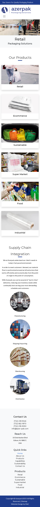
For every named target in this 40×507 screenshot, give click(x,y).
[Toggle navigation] (4, 16)
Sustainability (20, 464)
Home (20, 453)
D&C (27, 504)
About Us (20, 456)
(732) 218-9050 (20, 426)
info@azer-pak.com (20, 429)
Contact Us (20, 466)
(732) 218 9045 (20, 421)
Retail (20, 475)
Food (20, 485)
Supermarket (20, 482)
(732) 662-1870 (20, 424)
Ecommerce (20, 477)
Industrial (20, 487)
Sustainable (20, 480)
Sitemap (24, 501)
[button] (32, 32)
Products (20, 458)
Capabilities (20, 461)
